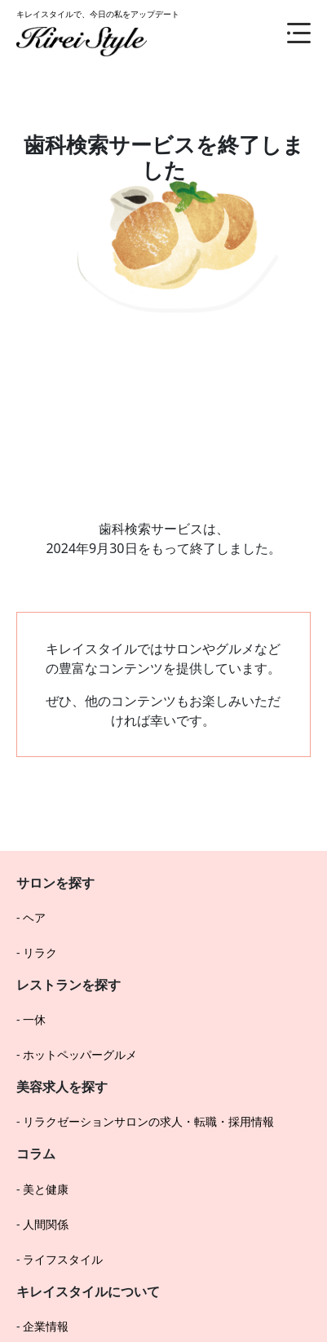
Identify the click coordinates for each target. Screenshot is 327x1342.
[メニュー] (286, 32)
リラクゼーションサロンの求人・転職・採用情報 (148, 1121)
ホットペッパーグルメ (80, 1054)
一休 (34, 1019)
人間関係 (45, 1224)
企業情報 (45, 1326)
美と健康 (45, 1189)
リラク (40, 952)
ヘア (34, 917)
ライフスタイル (63, 1259)
